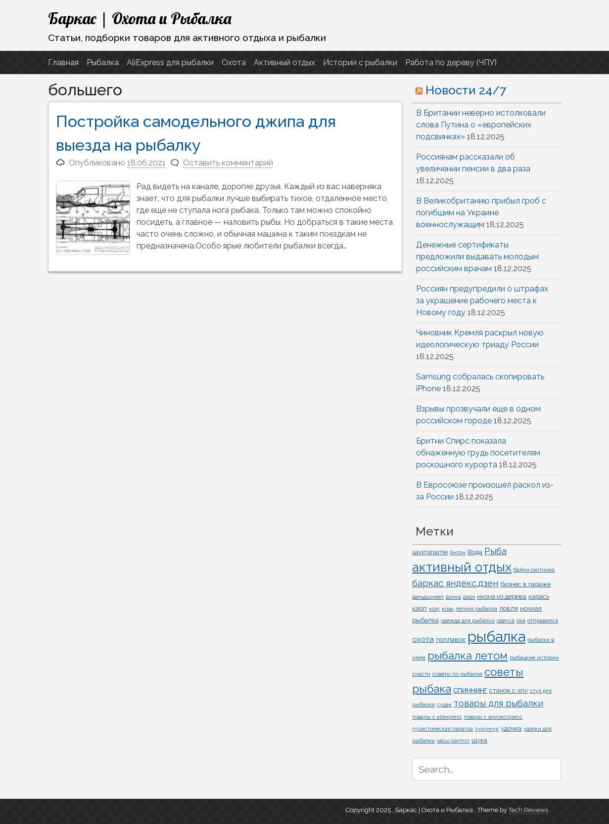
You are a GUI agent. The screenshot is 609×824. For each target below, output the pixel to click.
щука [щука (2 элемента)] (479, 740)
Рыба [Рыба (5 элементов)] (495, 551)
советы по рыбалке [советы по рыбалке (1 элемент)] (457, 674)
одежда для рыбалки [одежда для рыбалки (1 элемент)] (468, 620)
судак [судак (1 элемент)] (444, 704)
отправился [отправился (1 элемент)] (542, 620)
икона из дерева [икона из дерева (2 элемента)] (501, 596)
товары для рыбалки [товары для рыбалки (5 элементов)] (498, 703)
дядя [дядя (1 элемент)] (469, 597)
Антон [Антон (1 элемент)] (458, 552)
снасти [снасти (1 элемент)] (421, 674)
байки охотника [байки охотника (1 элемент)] (534, 570)
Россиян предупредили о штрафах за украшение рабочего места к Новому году (482, 300)
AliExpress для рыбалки (170, 62)
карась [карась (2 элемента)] (538, 596)
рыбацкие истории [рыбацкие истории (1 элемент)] (534, 657)
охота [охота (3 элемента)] (423, 639)
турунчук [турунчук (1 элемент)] (487, 729)
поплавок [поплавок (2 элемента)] (451, 639)
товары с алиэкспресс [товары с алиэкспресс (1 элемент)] (493, 717)
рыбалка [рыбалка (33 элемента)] (496, 636)
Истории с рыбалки (360, 62)
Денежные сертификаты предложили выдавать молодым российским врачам (477, 256)
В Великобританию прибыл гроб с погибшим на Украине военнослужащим (481, 212)
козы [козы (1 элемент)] (448, 609)
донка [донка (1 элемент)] (453, 597)
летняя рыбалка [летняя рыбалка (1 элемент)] (476, 609)
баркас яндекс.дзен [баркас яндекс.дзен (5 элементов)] (455, 583)
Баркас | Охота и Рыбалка (140, 18)
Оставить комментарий (228, 162)
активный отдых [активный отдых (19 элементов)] (462, 567)
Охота (234, 62)
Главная (63, 62)
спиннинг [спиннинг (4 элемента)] (470, 690)
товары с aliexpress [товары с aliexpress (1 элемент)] (437, 717)
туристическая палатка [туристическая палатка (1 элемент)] (442, 729)
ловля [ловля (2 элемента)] (508, 608)
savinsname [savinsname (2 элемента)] (430, 552)
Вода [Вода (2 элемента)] (475, 552)
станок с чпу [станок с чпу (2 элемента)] (508, 690)
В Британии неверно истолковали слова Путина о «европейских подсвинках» (481, 124)
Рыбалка (103, 62)
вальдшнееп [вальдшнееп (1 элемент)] (428, 597)
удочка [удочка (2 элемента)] (511, 728)
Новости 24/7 (465, 90)
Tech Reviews (528, 810)
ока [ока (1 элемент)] (520, 620)
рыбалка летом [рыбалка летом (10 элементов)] (467, 655)
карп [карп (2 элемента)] (419, 608)
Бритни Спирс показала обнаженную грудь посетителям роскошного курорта (478, 452)
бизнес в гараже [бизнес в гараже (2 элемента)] (525, 584)
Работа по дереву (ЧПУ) (451, 62)
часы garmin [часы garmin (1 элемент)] (453, 740)
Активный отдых (284, 62)
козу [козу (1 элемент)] (434, 609)
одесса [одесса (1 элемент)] (506, 620)
